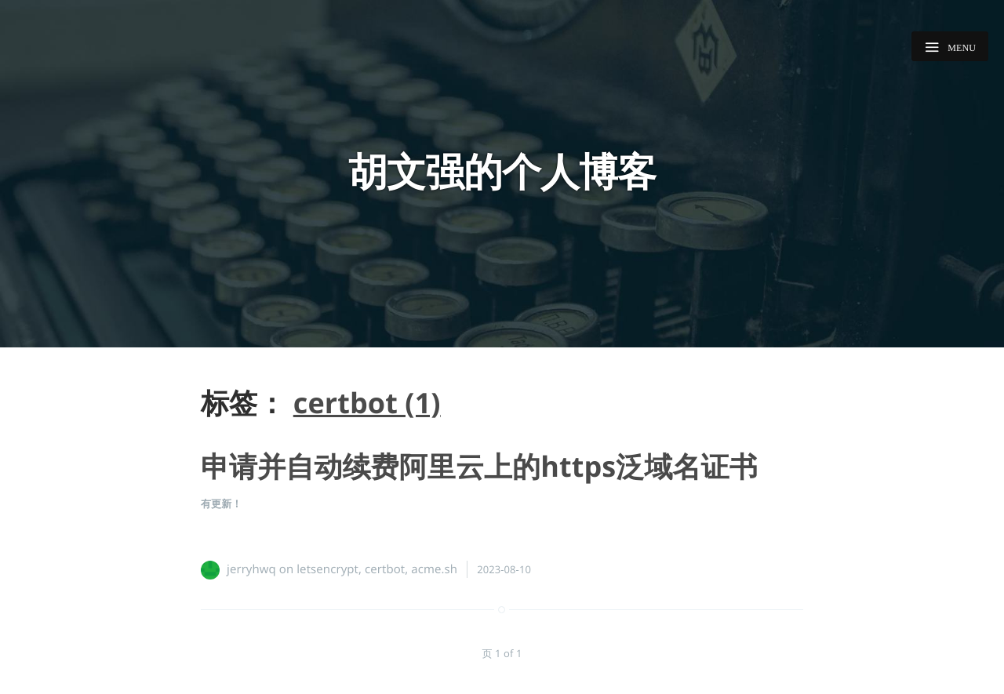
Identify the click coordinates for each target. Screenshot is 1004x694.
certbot (385, 569)
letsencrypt (327, 569)
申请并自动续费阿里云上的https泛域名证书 (479, 466)
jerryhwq (251, 569)
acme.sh (434, 569)
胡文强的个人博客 (502, 171)
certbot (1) (367, 402)
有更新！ (221, 503)
